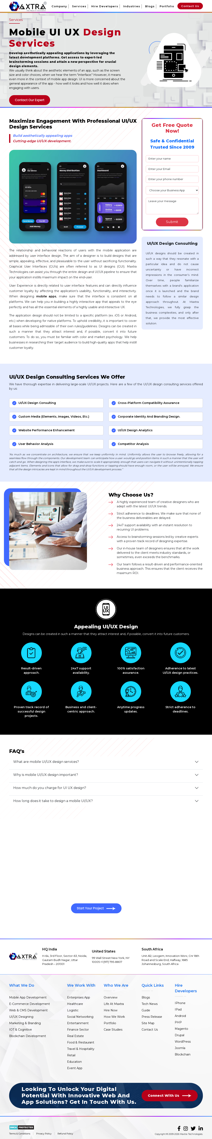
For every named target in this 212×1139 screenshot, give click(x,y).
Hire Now (110, 1010)
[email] (172, 169)
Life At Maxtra (114, 1004)
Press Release (152, 1017)
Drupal (179, 1035)
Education (74, 1062)
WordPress (183, 1041)
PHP (178, 1022)
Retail (71, 1055)
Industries (131, 6)
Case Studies (113, 1029)
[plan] (172, 190)
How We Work (114, 1017)
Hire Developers (104, 6)
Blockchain (182, 1054)
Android (180, 1016)
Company (59, 6)
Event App (74, 1068)
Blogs (150, 6)
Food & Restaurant (80, 1042)
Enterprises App (78, 997)
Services (79, 6)
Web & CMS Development (28, 1010)
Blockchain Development (27, 1036)
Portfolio (167, 6)
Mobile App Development (28, 997)
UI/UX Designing (21, 1017)
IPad (178, 1009)
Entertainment (78, 1023)
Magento (181, 1029)
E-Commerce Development (29, 1004)
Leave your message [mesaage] (172, 206)
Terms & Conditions (19, 1133)
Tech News (150, 1004)
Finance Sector (78, 1029)
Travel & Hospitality (80, 1049)
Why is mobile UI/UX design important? (45, 775)
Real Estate (75, 1036)
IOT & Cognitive (20, 1029)
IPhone (180, 1003)
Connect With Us (170, 1096)
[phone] (172, 179)
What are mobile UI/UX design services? (46, 762)
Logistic (72, 1010)
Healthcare (75, 1004)
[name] (172, 158)
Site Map (148, 1023)
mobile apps (46, 296)
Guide (146, 1010)
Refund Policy (65, 1133)
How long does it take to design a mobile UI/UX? (53, 801)
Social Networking (80, 1017)
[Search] (172, 222)
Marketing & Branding (25, 1023)
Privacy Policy (44, 1133)
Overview (110, 997)
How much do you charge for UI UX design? (49, 788)
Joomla (180, 1048)
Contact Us (190, 6)
